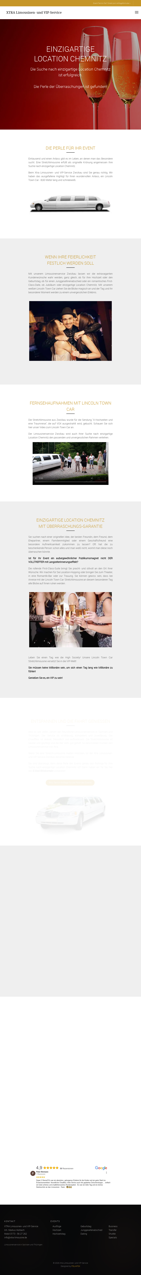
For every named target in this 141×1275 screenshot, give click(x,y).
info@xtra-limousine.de (15, 1237)
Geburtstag (86, 1226)
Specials (113, 1237)
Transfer (112, 1230)
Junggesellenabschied (91, 1230)
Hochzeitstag (59, 1233)
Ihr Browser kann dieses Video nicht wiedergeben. (71, 467)
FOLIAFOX (75, 1266)
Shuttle (112, 1233)
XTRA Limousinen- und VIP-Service (34, 12)
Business (113, 1226)
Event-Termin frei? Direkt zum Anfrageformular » (111, 3)
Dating (84, 1233)
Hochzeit (57, 1230)
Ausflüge (57, 1226)
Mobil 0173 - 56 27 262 (15, 1233)
